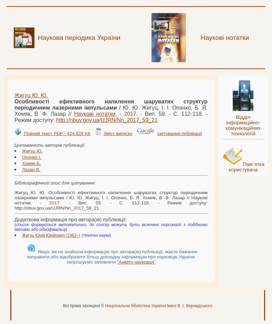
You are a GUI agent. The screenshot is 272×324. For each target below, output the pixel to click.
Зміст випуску (117, 133)
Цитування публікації (179, 133)
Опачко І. (31, 157)
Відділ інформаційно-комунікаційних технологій (243, 125)
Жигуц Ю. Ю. (31, 95)
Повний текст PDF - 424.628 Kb (56, 133)
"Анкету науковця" (136, 262)
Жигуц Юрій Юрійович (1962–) (51, 235)
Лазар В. (31, 169)
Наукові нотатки (94, 114)
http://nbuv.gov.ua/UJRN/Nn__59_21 (107, 120)
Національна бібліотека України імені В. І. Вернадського (158, 305)
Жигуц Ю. (32, 151)
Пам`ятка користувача (246, 166)
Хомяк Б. (31, 163)
